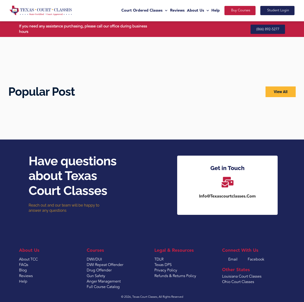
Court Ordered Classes (143, 10)
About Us (197, 10)
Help (214, 11)
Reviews (176, 11)
